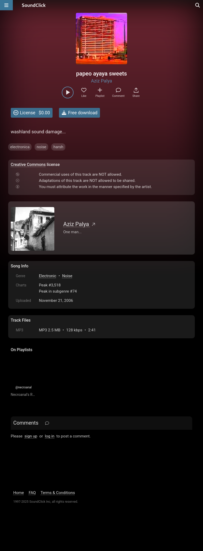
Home (18, 492)
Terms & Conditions (57, 492)
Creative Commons (28, 164)
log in (49, 436)
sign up (31, 436)
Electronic (47, 276)
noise (41, 147)
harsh (58, 147)
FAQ (32, 492)
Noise (67, 276)
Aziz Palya (101, 80)
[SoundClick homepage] (34, 5)
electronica (20, 147)
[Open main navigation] (6, 5)
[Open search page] (198, 5)
